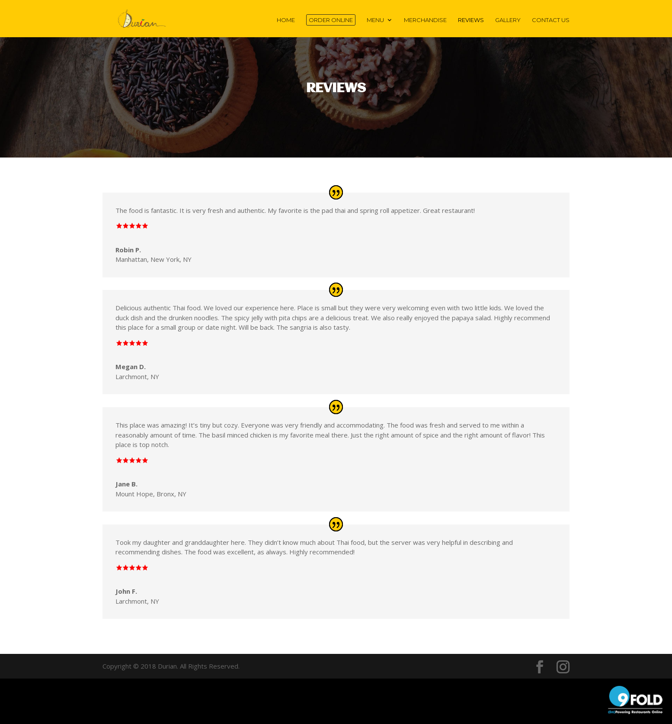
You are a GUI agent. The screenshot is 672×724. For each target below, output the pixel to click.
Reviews (471, 20)
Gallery (508, 20)
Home (286, 20)
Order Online (331, 19)
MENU (375, 20)
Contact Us (551, 20)
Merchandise (425, 20)
